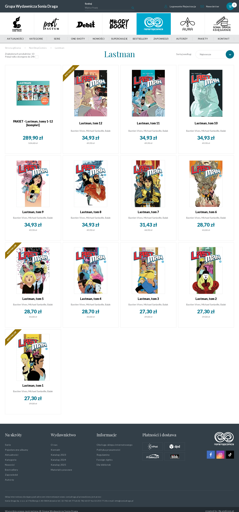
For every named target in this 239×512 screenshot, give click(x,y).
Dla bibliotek (104, 464)
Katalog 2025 (58, 464)
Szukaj (88, 3)
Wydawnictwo (63, 434)
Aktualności (15, 38)
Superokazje (119, 38)
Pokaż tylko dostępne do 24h (20, 56)
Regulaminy (103, 454)
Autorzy (182, 38)
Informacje (107, 434)
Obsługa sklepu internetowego (115, 444)
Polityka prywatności (108, 449)
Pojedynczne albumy (16, 449)
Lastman (119, 54)
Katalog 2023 (58, 454)
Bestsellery (140, 38)
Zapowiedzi (161, 38)
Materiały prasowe (61, 469)
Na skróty (13, 434)
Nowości (99, 38)
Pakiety (203, 38)
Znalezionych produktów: (19, 53)
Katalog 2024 (58, 459)
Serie (57, 38)
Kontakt (224, 38)
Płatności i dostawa (159, 434)
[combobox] (215, 54)
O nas (54, 444)
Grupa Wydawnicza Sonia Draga (31, 6)
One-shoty (78, 38)
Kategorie (36, 38)
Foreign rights (105, 459)
